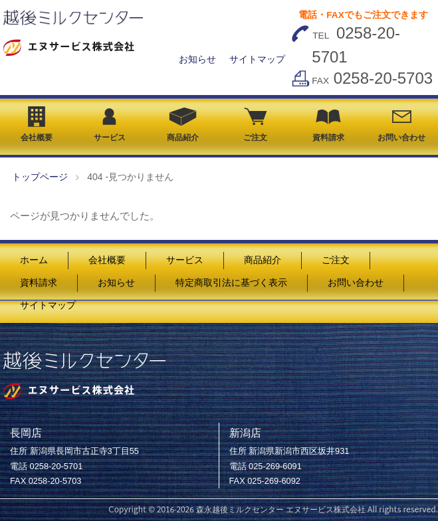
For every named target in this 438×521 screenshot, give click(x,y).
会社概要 (37, 124)
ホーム (34, 260)
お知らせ (197, 59)
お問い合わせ (401, 126)
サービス (110, 125)
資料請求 (328, 125)
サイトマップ (257, 59)
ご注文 (255, 125)
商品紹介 (183, 124)
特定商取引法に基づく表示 (231, 283)
